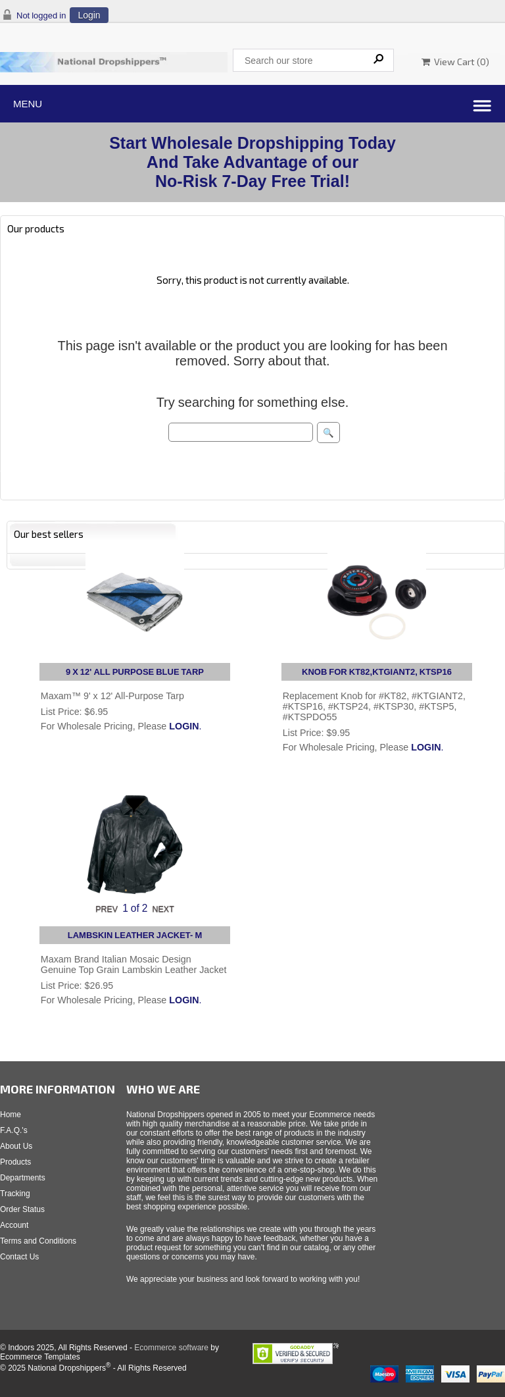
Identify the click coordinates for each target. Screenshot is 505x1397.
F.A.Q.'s (14, 1130)
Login (89, 15)
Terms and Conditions (38, 1241)
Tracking (15, 1193)
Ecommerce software (171, 1347)
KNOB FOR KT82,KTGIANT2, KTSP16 (377, 672)
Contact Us (19, 1256)
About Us (16, 1146)
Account (14, 1225)
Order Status (22, 1209)
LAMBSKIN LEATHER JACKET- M (135, 935)
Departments (22, 1177)
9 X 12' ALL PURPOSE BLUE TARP (135, 672)
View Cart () (455, 61)
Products (15, 1162)
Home (10, 1114)
